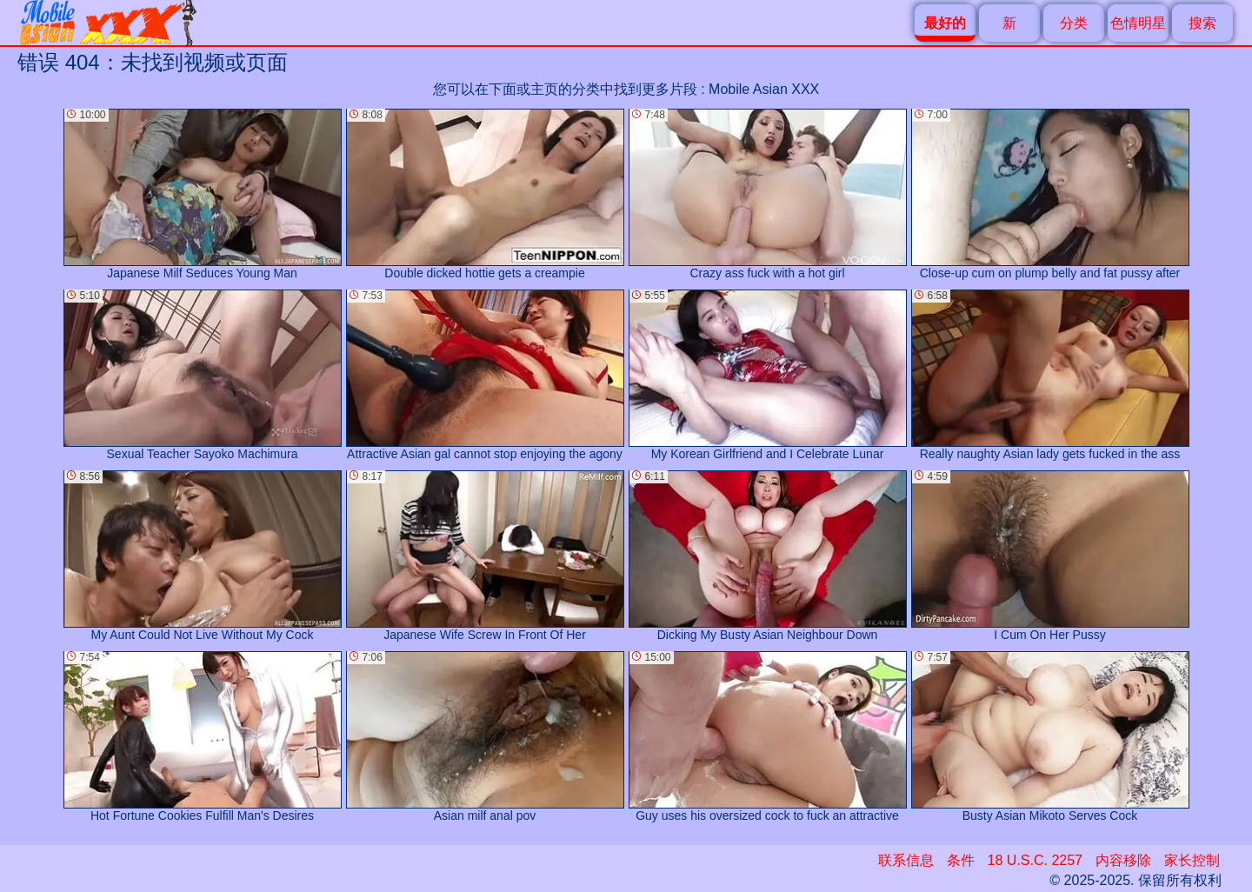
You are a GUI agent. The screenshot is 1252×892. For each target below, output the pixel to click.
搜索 (1202, 23)
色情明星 (1138, 23)
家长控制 (1192, 860)
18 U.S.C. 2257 (1035, 860)
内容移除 (1123, 860)
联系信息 (906, 860)
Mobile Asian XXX (764, 89)
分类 (1074, 23)
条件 (961, 860)
